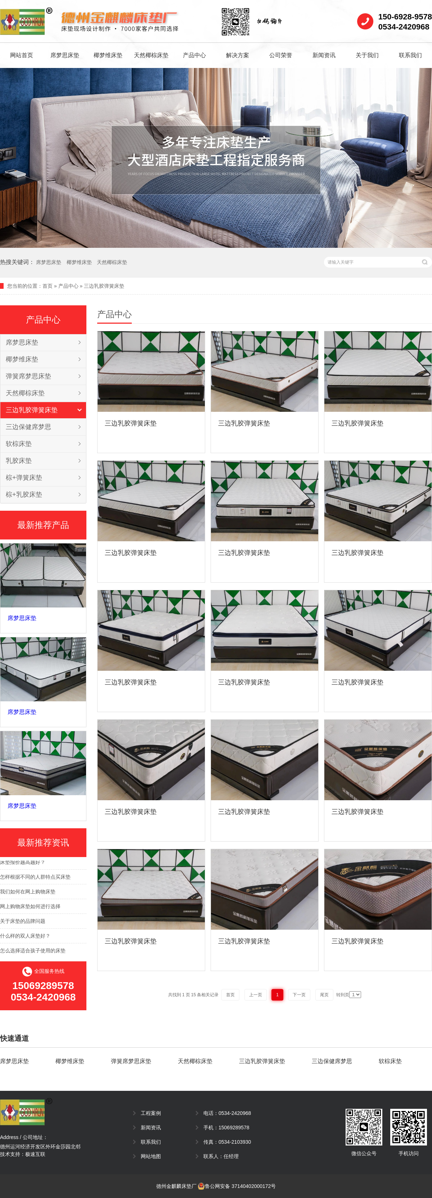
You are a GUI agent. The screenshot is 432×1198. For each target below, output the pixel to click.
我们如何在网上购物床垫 (27, 893)
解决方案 (237, 55)
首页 (47, 286)
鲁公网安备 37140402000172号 (237, 1186)
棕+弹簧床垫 (24, 477)
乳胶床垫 (19, 460)
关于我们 (367, 55)
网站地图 (151, 1156)
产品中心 (194, 55)
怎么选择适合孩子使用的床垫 (33, 952)
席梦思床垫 (64, 55)
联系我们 (410, 55)
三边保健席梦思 (28, 427)
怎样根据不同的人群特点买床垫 (35, 878)
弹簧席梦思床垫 (28, 376)
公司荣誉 (280, 55)
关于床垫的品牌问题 (22, 922)
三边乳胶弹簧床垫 (104, 286)
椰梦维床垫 (108, 55)
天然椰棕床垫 (151, 55)
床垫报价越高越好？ (22, 863)
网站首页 (21, 55)
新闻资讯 (324, 55)
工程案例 (151, 1113)
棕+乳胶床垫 (24, 494)
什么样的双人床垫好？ (25, 937)
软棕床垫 (19, 443)
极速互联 (35, 1154)
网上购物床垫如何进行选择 (30, 908)
